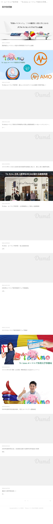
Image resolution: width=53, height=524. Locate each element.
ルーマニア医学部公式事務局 (9, 127)
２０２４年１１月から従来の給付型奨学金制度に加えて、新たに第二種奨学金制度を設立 (26, 166)
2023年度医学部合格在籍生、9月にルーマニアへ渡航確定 (19, 416)
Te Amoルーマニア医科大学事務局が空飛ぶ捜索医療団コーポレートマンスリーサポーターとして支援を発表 (26, 124)
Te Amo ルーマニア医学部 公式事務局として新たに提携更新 (20, 206)
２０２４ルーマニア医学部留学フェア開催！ (15, 337)
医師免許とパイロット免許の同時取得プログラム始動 (18, 45)
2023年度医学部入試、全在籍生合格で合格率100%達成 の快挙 (20, 455)
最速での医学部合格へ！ (9, 501)
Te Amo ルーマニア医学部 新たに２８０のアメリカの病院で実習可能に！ (24, 85)
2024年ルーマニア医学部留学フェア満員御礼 (15, 291)
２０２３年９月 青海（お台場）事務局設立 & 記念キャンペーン (21, 376)
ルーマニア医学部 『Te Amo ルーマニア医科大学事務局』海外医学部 (26, 2)
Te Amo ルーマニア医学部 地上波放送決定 (15, 245)
